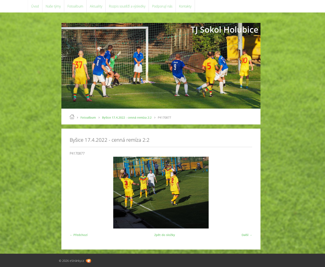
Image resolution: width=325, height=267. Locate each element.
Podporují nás (162, 6)
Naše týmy (53, 6)
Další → (247, 235)
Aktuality (96, 6)
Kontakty (185, 6)
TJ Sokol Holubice (224, 29)
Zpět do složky (164, 235)
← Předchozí (79, 235)
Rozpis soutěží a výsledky (127, 6)
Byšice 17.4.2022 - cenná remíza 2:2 (127, 117)
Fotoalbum (75, 6)
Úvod (35, 6)
